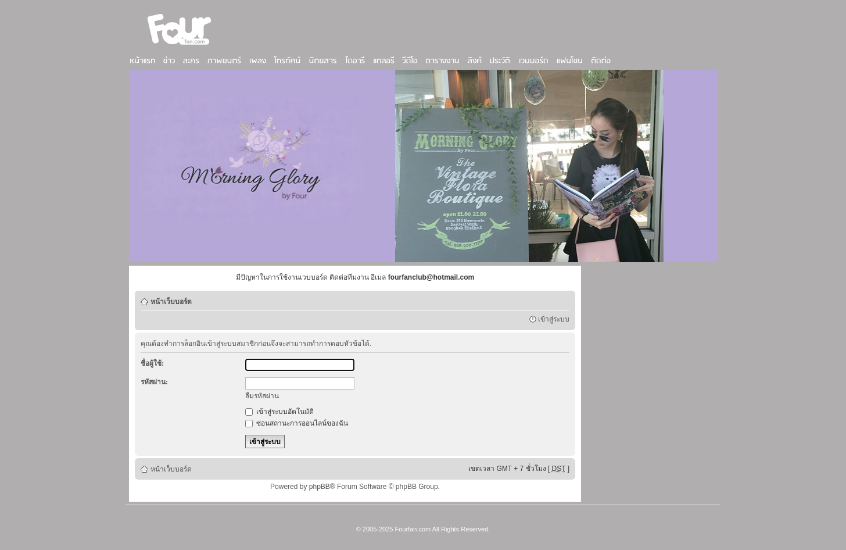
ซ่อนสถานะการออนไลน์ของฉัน (296, 423)
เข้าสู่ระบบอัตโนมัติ (279, 412)
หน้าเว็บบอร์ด (171, 302)
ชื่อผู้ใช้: (152, 363)
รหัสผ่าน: (154, 382)
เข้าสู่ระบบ (553, 319)
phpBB (319, 487)
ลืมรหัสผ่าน (262, 396)
